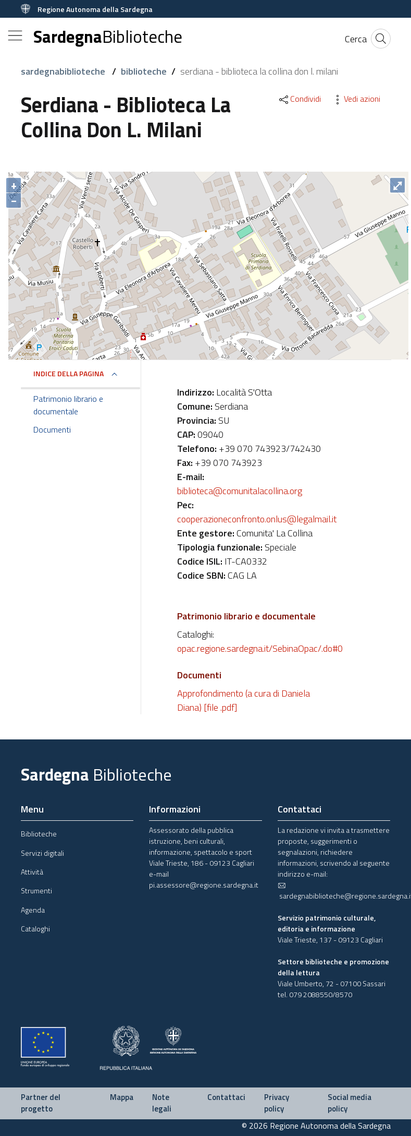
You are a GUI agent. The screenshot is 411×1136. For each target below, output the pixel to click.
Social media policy (349, 1103)
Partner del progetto (40, 1103)
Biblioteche (39, 833)
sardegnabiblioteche (64, 71)
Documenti (52, 429)
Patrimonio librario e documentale (68, 404)
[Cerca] (356, 39)
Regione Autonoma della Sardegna (95, 9)
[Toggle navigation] (15, 35)
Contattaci (226, 1097)
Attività (32, 871)
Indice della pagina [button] (68, 373)
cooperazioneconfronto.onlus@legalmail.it (257, 519)
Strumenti (36, 890)
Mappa (121, 1097)
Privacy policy (276, 1103)
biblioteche (144, 71)
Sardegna (107, 37)
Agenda (33, 909)
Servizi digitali (42, 852)
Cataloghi (35, 928)
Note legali (161, 1103)
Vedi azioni (355, 98)
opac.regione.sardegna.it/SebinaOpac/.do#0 (260, 648)
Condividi (299, 98)
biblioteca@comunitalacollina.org (239, 491)
